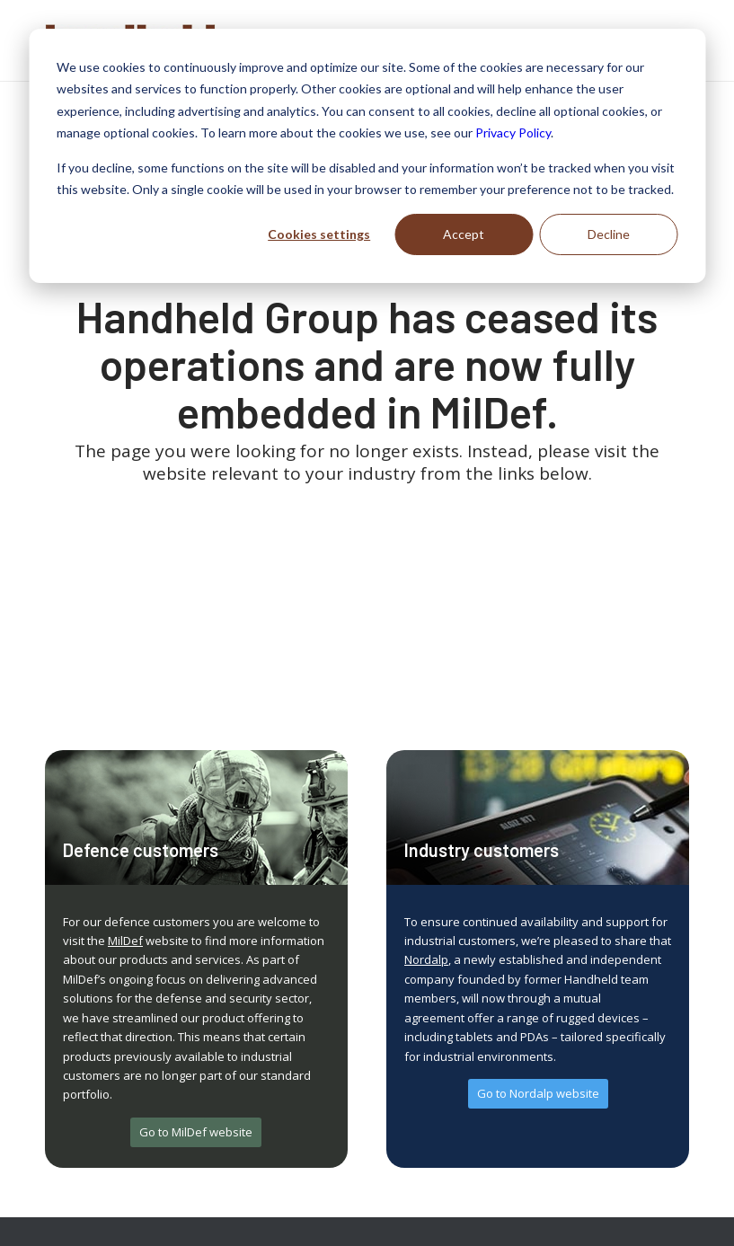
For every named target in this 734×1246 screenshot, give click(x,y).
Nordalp (426, 959)
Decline (609, 234)
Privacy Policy (513, 132)
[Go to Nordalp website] (538, 1094)
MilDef (125, 940)
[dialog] (367, 156)
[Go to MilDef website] (195, 1132)
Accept (463, 234)
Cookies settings (319, 234)
